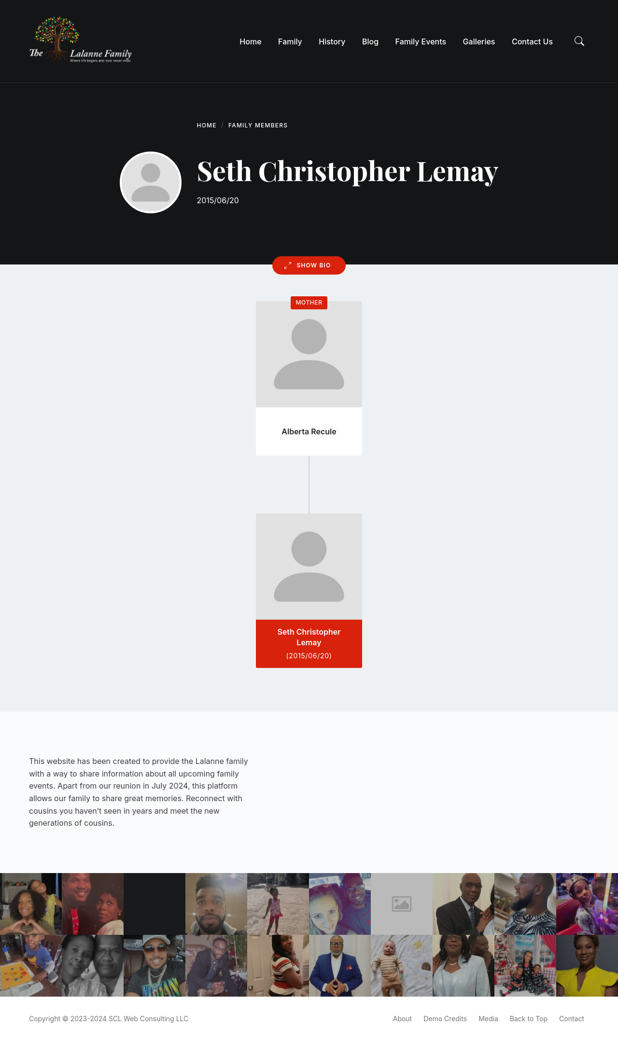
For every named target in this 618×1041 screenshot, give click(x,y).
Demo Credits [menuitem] (445, 1018)
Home (207, 125)
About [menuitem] (402, 1018)
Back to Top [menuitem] (529, 1018)
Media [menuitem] (488, 1018)
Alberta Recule (308, 431)
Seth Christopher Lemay (308, 637)
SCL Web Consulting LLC (148, 1018)
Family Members (258, 125)
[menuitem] (250, 41)
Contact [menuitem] (571, 1018)
